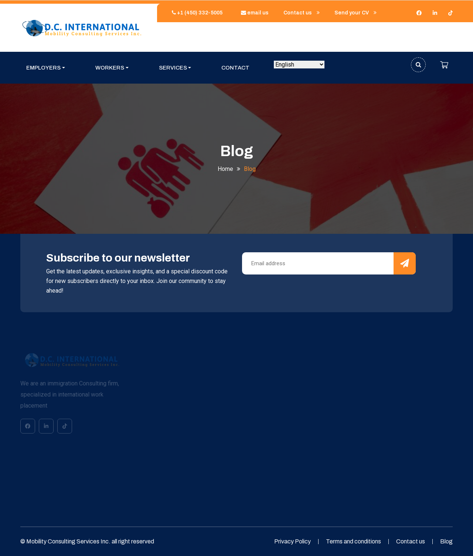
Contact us (301, 13)
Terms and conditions (353, 541)
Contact (235, 68)
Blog (446, 541)
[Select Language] (299, 64)
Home (225, 168)
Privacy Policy (292, 541)
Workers (109, 68)
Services (173, 68)
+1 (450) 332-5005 (195, 13)
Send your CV (355, 13)
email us (253, 13)
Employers (43, 68)
